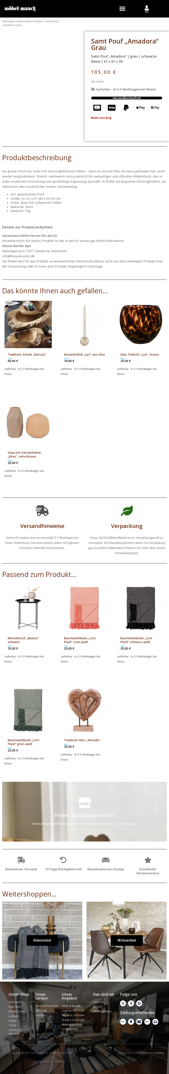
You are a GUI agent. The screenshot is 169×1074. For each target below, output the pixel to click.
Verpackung (127, 526)
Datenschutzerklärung (132, 1053)
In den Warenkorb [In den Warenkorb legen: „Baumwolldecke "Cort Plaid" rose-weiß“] (87, 669)
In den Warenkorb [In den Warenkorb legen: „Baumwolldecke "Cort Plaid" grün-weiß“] (31, 771)
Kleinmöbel (24, 21)
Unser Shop (19, 994)
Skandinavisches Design (105, 869)
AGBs (159, 1053)
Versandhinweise (42, 526)
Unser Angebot (69, 996)
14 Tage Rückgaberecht (63, 869)
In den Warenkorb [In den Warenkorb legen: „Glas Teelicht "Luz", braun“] (143, 381)
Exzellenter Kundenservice (148, 871)
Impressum (44, 1061)
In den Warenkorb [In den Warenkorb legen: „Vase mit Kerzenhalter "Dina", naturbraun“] (31, 483)
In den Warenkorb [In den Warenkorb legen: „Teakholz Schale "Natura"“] (31, 381)
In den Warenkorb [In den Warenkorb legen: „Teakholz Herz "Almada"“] (87, 767)
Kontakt (60, 1061)
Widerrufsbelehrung (151, 1053)
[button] (122, 9)
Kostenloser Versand (21, 869)
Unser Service (41, 996)
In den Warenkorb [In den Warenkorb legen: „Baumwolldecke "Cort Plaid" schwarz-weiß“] (143, 669)
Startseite (8, 21)
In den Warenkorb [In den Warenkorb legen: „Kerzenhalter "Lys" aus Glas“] (87, 381)
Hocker (38, 21)
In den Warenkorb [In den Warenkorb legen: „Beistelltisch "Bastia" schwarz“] (31, 669)
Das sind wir (103, 994)
